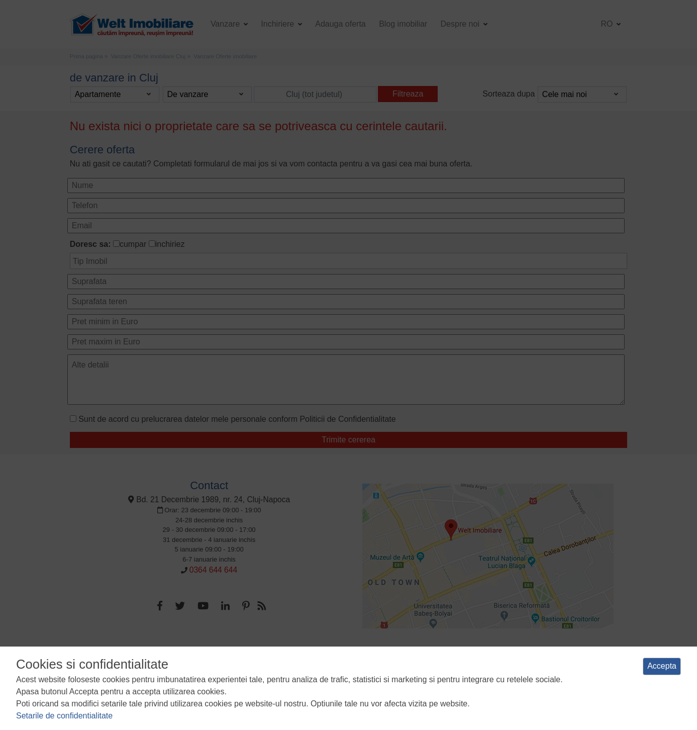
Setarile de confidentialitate (64, 715)
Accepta (661, 666)
